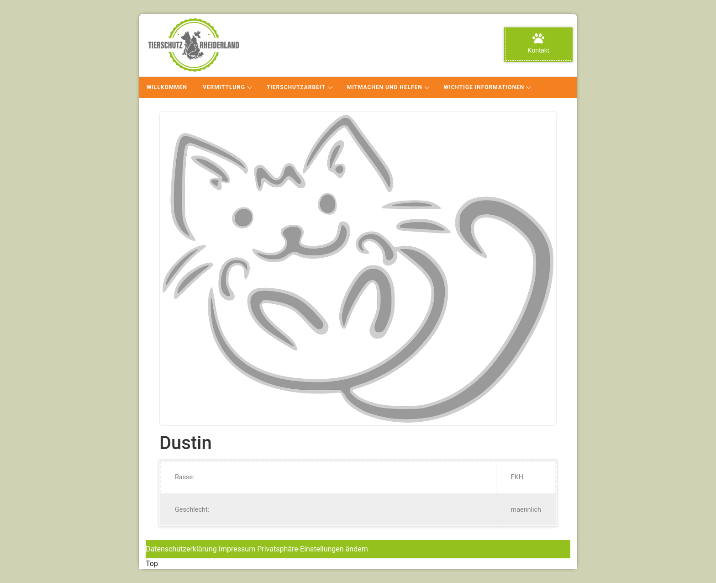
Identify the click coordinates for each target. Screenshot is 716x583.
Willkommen (167, 87)
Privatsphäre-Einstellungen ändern (312, 549)
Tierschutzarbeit (296, 87)
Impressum (237, 549)
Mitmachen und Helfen (384, 87)
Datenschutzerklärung (181, 549)
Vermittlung (224, 87)
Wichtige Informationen (484, 87)
